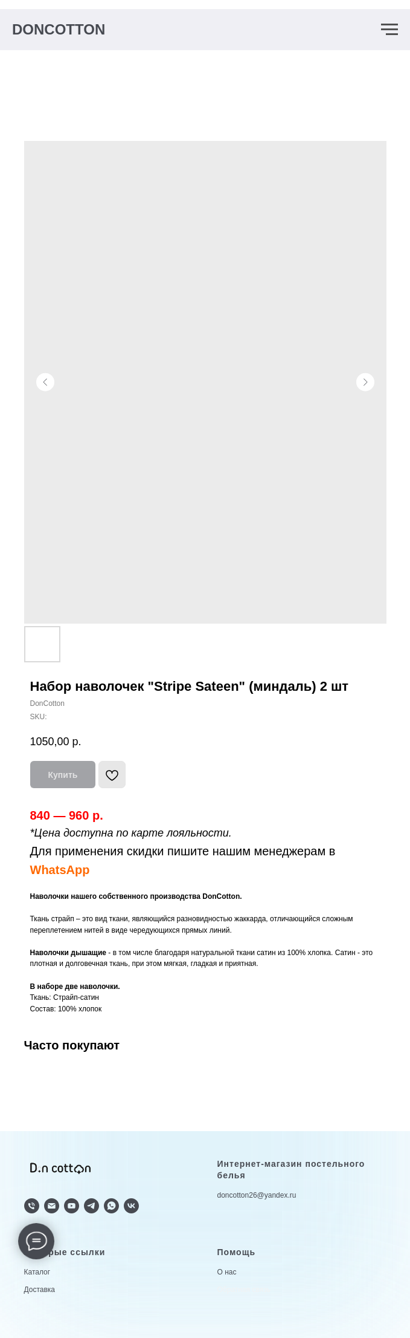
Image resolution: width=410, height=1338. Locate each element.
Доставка (40, 1289)
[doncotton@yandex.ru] (51, 1205)
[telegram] (91, 1205)
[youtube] (71, 1205)
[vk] (131, 1205)
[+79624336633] (31, 1205)
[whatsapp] (111, 1205)
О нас (227, 1272)
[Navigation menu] (389, 30)
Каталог (37, 1272)
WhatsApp (60, 869)
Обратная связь (244, 1289)
